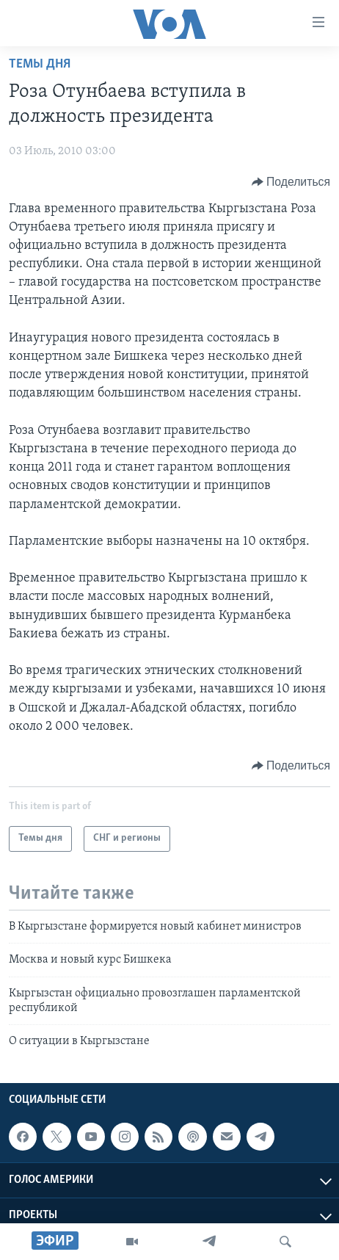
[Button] (291, 182)
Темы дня (39, 64)
